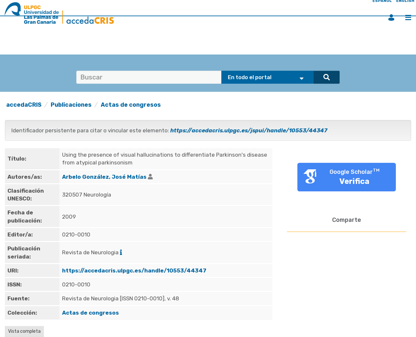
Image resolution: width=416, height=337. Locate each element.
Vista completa (24, 331)
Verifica (354, 181)
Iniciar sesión (391, 17)
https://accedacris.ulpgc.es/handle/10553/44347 (134, 270)
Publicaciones (71, 104)
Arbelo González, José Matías (104, 177)
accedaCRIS (24, 104)
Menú (408, 17)
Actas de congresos (131, 104)
